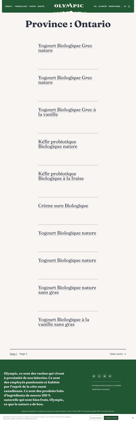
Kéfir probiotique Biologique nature (57, 144)
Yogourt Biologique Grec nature (65, 48)
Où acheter (102, 6)
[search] (129, 6)
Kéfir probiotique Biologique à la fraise (61, 176)
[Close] (133, 418)
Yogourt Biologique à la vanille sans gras (63, 321)
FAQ (95, 6)
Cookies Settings (96, 418)
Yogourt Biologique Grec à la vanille (67, 112)
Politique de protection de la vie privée (106, 386)
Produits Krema (114, 6)
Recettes (41, 6)
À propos (32, 6)
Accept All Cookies (111, 418)
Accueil (69, 5)
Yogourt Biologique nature (67, 233)
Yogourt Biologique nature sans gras (67, 289)
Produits (8, 6)
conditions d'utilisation (100, 389)
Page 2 (23, 354)
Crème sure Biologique (63, 205)
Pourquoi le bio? (21, 6)
